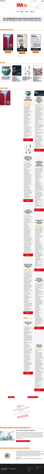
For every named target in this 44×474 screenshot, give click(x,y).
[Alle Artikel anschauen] (33, 397)
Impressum (29, 469)
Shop (17, 11)
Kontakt (26, 11)
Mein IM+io (3, 0)
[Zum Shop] (11, 397)
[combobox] (36, 1)
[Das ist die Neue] (5, 98)
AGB (28, 466)
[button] (0, 44)
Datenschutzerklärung (39, 466)
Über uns (22, 11)
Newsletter (32, 11)
